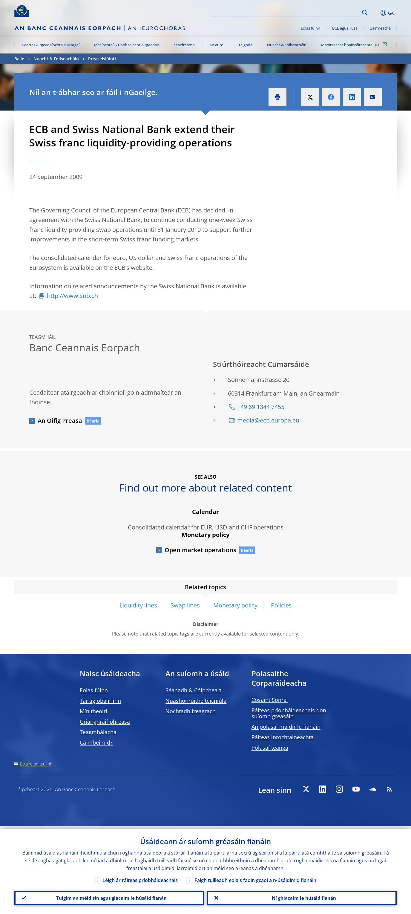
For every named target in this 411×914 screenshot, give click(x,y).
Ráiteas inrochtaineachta (282, 737)
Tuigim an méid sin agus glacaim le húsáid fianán (109, 896)
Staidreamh (184, 45)
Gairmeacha (380, 28)
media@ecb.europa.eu (268, 420)
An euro (216, 45)
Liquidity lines (138, 605)
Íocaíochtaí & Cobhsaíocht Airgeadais (127, 45)
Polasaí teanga (269, 747)
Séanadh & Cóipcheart (193, 690)
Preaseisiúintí (102, 59)
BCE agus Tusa (345, 28)
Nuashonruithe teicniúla (195, 700)
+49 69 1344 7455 (260, 407)
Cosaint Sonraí (269, 699)
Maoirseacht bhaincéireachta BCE (355, 45)
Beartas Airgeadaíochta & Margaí (50, 45)
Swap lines (185, 605)
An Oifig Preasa (60, 421)
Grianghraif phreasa (105, 721)
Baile (19, 59)
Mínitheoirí (93, 711)
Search (365, 12)
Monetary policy (235, 605)
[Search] (330, 11)
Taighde (245, 45)
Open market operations (200, 550)
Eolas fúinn (310, 28)
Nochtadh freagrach (190, 711)
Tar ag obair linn (100, 700)
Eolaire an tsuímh (36, 764)
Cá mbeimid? (96, 742)
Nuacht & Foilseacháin (286, 45)
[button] (376, 13)
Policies (281, 605)
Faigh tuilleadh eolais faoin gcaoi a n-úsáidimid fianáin (255, 877)
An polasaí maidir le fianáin (285, 726)
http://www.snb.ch (72, 296)
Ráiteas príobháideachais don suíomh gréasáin (288, 713)
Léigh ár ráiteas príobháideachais (140, 877)
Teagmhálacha (98, 732)
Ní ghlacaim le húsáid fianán (302, 896)
